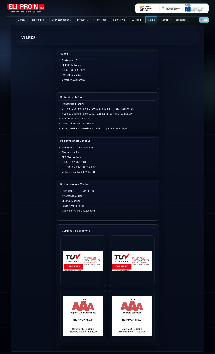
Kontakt (165, 19)
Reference (101, 19)
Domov (21, 19)
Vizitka (151, 19)
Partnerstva (119, 19)
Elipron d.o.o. (38, 19)
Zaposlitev (181, 19)
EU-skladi (136, 19)
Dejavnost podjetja (61, 19)
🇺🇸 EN (204, 20)
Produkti (81, 19)
